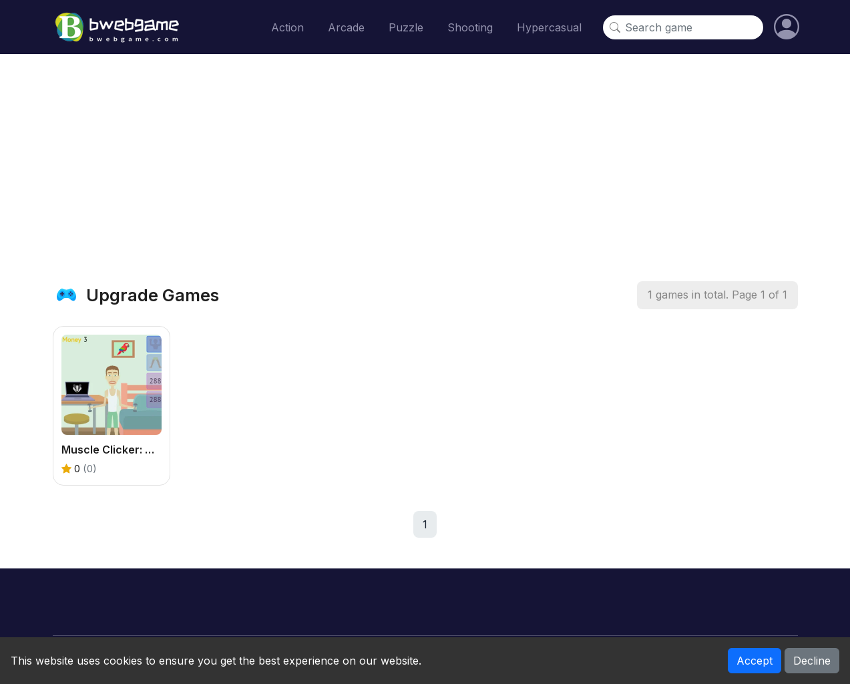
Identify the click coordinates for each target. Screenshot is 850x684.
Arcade (346, 27)
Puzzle (406, 27)
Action (287, 27)
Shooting (470, 27)
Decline (812, 660)
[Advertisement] (425, 167)
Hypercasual (549, 27)
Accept (754, 660)
